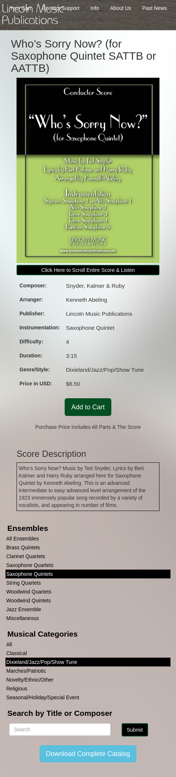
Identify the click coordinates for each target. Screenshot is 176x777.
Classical (16, 653)
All (9, 644)
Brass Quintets (23, 547)
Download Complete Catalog (88, 753)
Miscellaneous (22, 618)
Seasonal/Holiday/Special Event (42, 697)
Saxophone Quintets (29, 574)
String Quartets (23, 583)
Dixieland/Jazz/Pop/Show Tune (41, 662)
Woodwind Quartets (28, 592)
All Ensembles (22, 539)
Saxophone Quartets (29, 565)
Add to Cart (88, 407)
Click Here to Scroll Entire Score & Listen (87, 270)
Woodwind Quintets (28, 600)
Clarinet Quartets (25, 556)
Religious (17, 689)
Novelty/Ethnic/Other (29, 680)
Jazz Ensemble (23, 609)
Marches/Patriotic (26, 671)
